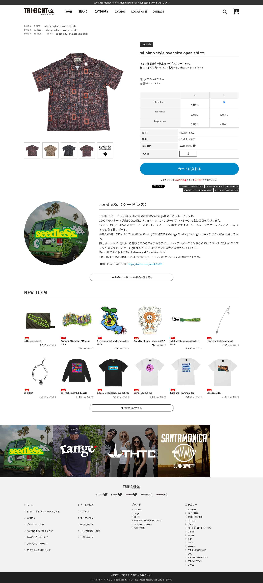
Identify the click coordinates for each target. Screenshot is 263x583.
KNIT (190, 538)
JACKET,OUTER (195, 516)
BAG (190, 553)
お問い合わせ (87, 528)
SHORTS (191, 546)
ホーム (30, 504)
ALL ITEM (192, 509)
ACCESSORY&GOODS (198, 557)
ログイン (85, 509)
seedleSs (138, 509)
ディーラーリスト (36, 519)
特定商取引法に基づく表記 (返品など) (198, 190)
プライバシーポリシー (38, 533)
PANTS (191, 542)
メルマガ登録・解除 (90, 523)
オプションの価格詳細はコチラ (226, 190)
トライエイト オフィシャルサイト (44, 509)
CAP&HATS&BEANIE (197, 550)
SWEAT (191, 535)
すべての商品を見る (131, 408)
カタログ (31, 514)
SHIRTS (191, 531)
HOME (70, 11)
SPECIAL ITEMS (194, 561)
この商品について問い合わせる (191, 186)
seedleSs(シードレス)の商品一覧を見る (131, 277)
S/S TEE (191, 520)
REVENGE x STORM (143, 524)
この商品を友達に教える (215, 186)
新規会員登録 (87, 519)
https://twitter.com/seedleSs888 (148, 264)
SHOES (191, 564)
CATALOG (124, 11)
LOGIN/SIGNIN (145, 11)
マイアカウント (88, 514)
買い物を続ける (232, 186)
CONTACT (168, 11)
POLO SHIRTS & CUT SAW (199, 527)
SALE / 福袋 (139, 527)
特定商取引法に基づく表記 (41, 523)
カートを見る (87, 504)
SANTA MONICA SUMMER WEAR (148, 520)
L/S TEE (191, 524)
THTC (136, 516)
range (136, 513)
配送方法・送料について (39, 538)
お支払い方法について (38, 528)
